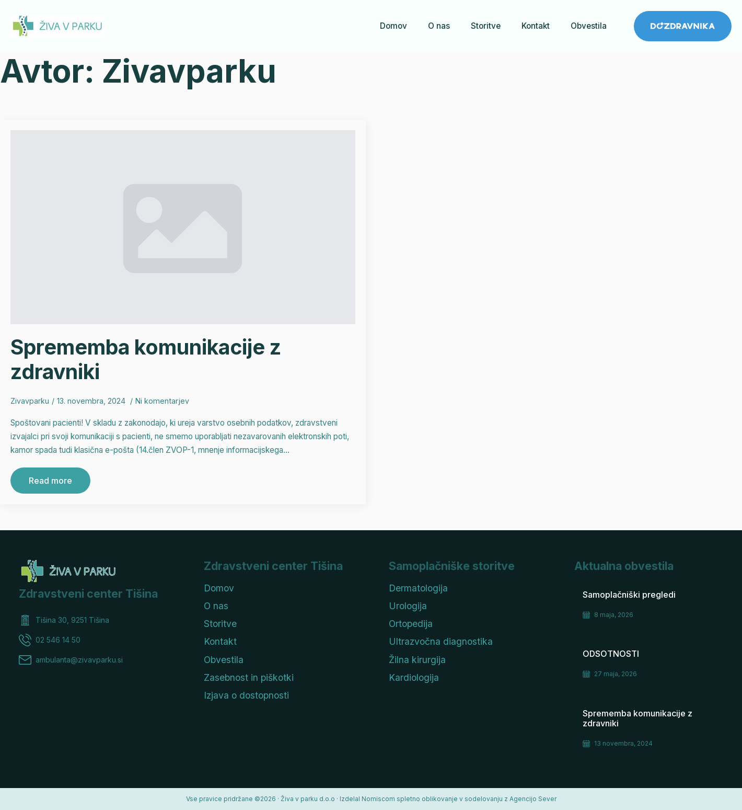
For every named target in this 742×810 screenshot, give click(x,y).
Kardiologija (414, 677)
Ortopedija (411, 623)
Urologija (408, 605)
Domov (393, 26)
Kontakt (535, 26)
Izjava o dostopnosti (246, 695)
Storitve (486, 26)
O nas (439, 26)
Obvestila (589, 26)
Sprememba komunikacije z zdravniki (145, 359)
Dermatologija (418, 588)
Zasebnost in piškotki (249, 677)
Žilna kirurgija (417, 659)
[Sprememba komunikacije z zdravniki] (182, 227)
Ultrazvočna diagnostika (441, 641)
